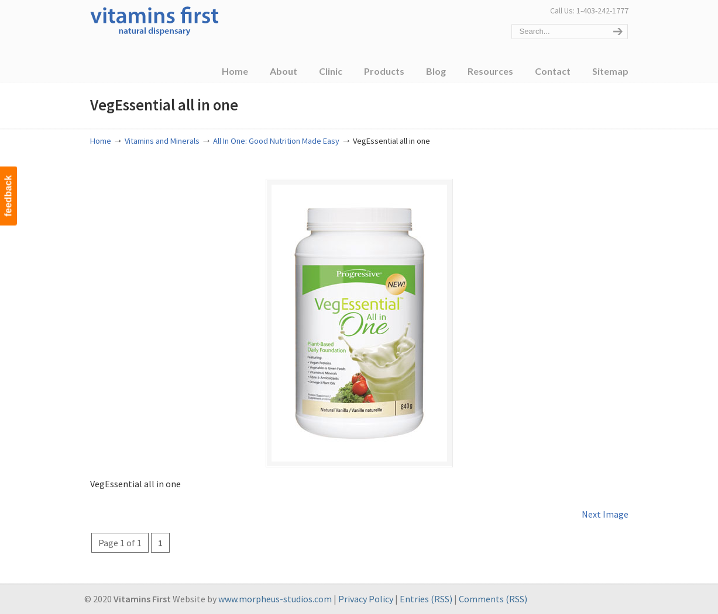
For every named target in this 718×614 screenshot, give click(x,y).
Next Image (605, 514)
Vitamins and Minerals (162, 141)
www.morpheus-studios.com (275, 599)
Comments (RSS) (493, 599)
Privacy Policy (365, 599)
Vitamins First (154, 20)
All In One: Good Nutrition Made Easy (276, 141)
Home (100, 141)
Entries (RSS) (426, 599)
